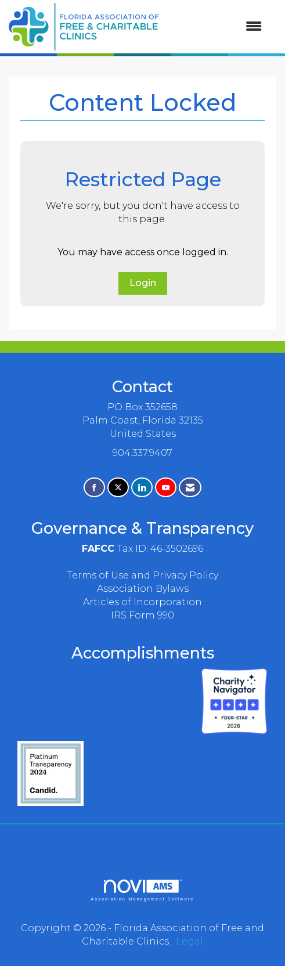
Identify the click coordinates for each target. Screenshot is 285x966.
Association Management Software (142, 890)
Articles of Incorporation (142, 601)
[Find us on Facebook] (94, 487)
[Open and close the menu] (216, 27)
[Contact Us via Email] (190, 487)
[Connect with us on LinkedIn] (142, 487)
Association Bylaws (143, 588)
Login (142, 282)
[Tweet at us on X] (118, 487)
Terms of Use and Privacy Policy (142, 575)
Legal (189, 941)
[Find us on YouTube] (165, 487)
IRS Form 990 (142, 615)
